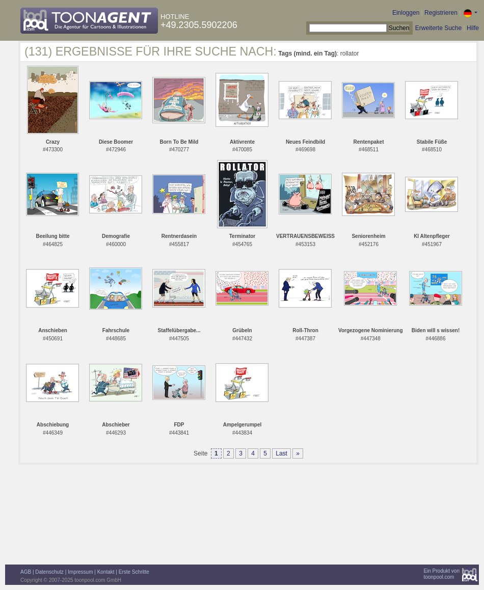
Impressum (80, 572)
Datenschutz (49, 572)
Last (281, 453)
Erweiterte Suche (438, 28)
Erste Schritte (134, 572)
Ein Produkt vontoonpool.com (441, 574)
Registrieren (441, 12)
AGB (25, 572)
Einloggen (405, 12)
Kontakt (106, 572)
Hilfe (473, 28)
